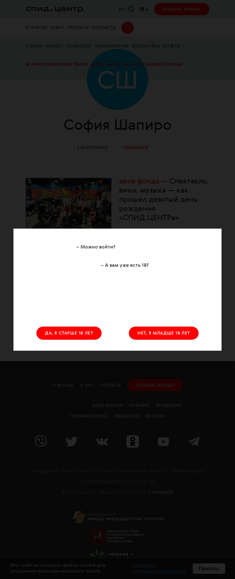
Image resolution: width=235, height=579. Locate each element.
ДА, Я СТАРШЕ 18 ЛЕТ (69, 333)
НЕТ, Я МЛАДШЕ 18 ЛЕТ (163, 333)
